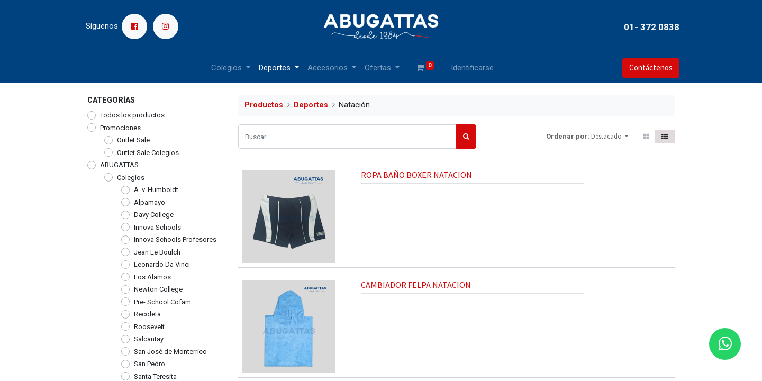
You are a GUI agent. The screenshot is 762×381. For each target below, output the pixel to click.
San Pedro (149, 364)
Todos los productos (132, 115)
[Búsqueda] (466, 136)
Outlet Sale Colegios (148, 153)
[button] (609, 136)
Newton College (158, 289)
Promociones (120, 128)
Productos (263, 105)
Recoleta (147, 314)
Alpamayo (149, 202)
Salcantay (149, 339)
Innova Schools (157, 227)
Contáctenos (646, 67)
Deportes (311, 105)
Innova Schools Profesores (175, 239)
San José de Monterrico (170, 352)
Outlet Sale (133, 140)
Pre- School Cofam (162, 302)
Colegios (130, 178)
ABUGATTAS (119, 165)
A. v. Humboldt (156, 190)
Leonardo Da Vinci (162, 264)
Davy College (154, 215)
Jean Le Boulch (157, 252)
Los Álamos (152, 277)
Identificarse (472, 67)
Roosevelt (149, 327)
